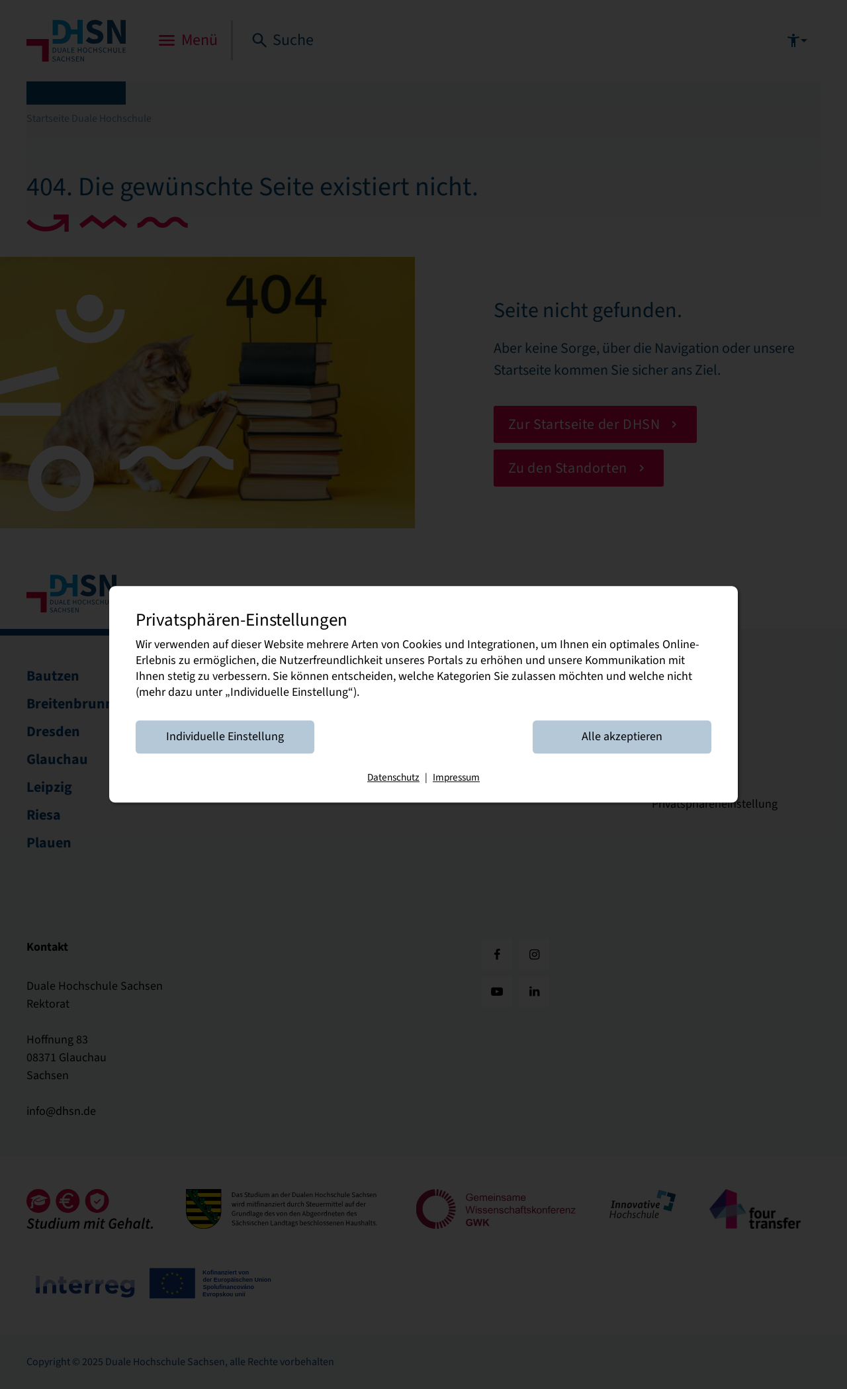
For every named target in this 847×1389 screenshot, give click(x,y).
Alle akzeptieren (622, 737)
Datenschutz (393, 778)
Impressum (456, 778)
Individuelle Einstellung (225, 737)
